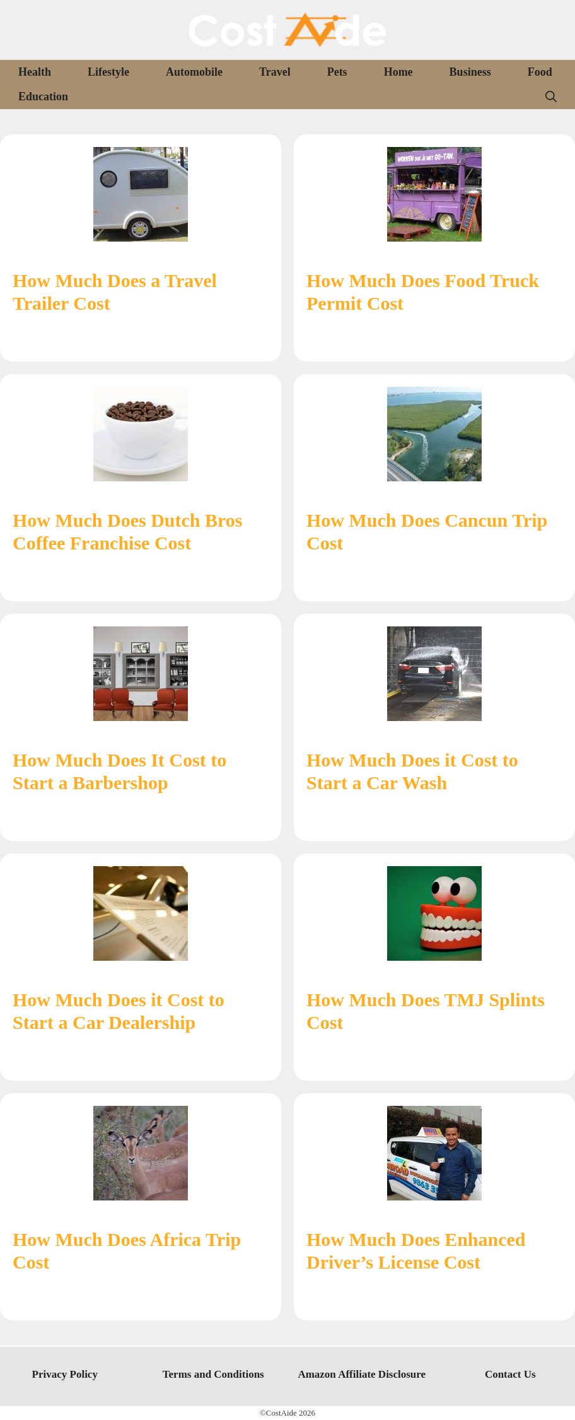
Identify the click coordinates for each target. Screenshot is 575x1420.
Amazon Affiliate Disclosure (362, 1374)
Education (43, 96)
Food (540, 72)
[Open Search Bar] (551, 97)
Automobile (194, 72)
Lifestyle (108, 72)
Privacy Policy (65, 1374)
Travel (275, 72)
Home (398, 72)
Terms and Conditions (213, 1374)
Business (470, 72)
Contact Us (510, 1374)
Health (34, 72)
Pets (337, 72)
